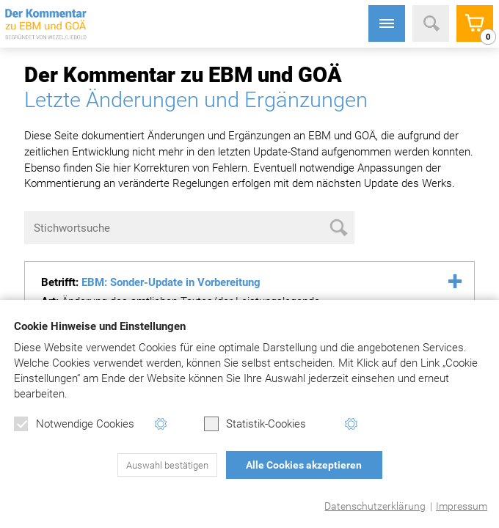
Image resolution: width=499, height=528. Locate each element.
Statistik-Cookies (255, 424)
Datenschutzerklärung (375, 506)
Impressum (461, 506)
